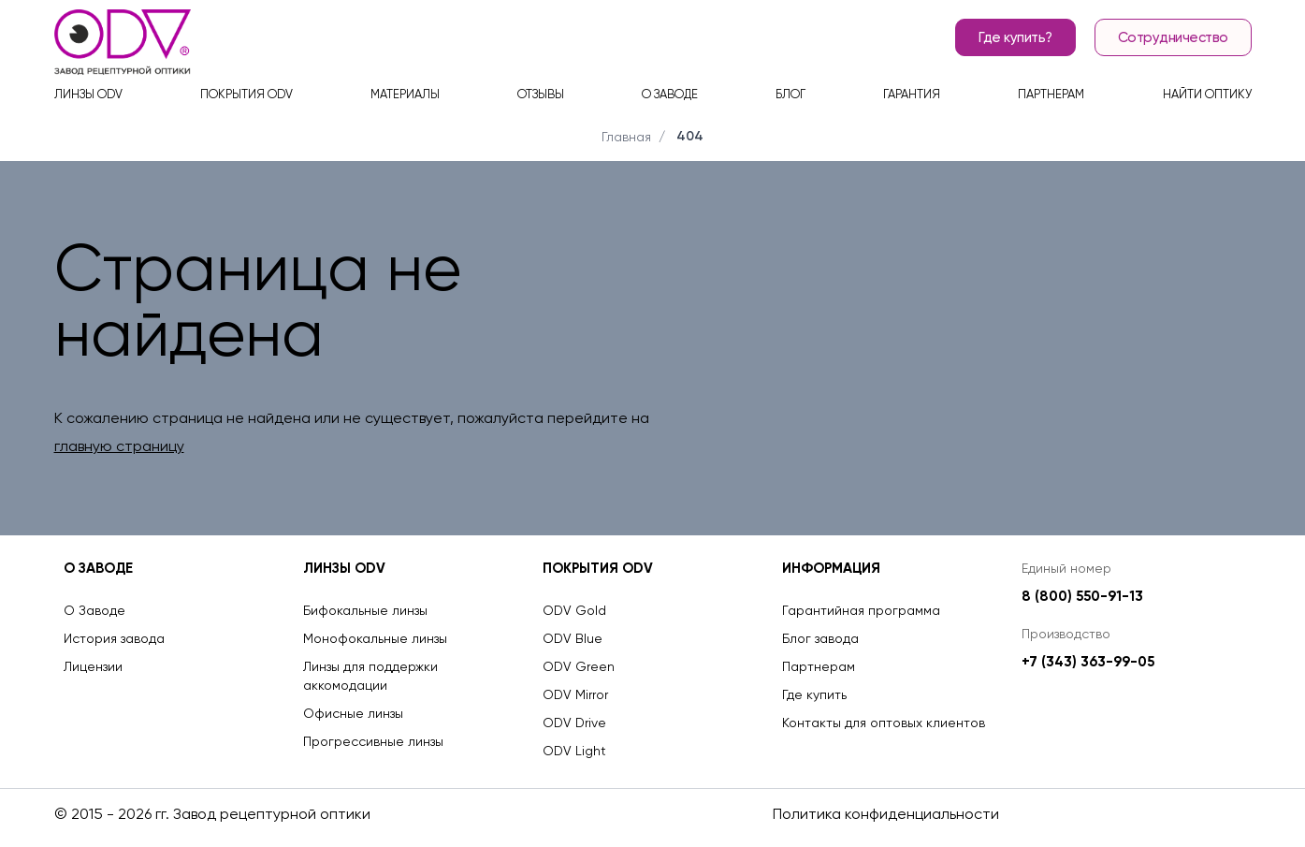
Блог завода (820, 638)
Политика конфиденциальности (886, 814)
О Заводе (94, 610)
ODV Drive (574, 722)
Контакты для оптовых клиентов (883, 722)
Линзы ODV (88, 94)
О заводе (670, 94)
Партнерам (1051, 94)
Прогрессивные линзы (373, 741)
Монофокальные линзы (375, 638)
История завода (114, 638)
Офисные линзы (353, 713)
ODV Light (574, 750)
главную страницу (119, 446)
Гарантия (911, 94)
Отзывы (540, 94)
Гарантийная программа (861, 610)
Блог (790, 94)
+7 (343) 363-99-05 (1088, 661)
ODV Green (579, 666)
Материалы (405, 94)
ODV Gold (574, 610)
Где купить (814, 694)
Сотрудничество (1173, 37)
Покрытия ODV (246, 94)
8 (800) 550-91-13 (1082, 596)
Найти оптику (1207, 94)
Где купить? (1015, 37)
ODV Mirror (575, 694)
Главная (626, 136)
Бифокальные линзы (365, 610)
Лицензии (93, 666)
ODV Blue (572, 638)
